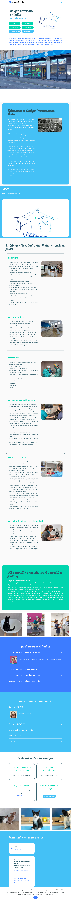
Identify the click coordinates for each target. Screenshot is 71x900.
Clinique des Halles (18, 2)
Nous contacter (28, 31)
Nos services (14, 23)
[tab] (35, 652)
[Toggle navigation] (61, 2)
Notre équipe (14, 27)
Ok (35, 898)
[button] (35, 652)
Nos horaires (27, 23)
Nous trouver (27, 27)
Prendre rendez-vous (15, 31)
